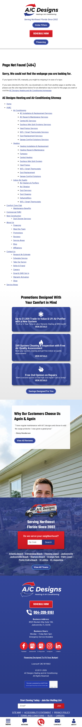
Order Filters (41, 25)
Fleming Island (52, 544)
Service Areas (19, 233)
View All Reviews (25, 431)
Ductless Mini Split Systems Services (35, 124)
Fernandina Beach (34, 544)
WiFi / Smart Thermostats (30, 165)
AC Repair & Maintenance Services (34, 117)
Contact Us (11, 243)
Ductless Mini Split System (31, 158)
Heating (16, 141)
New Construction (14, 210)
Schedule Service (20, 250)
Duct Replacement (27, 169)
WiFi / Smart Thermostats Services (34, 131)
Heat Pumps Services (29, 127)
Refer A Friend (19, 257)
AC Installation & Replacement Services (36, 113)
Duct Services (25, 186)
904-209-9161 (40, 722)
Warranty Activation (21, 267)
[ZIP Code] (34, 532)
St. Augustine (56, 550)
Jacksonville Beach (19, 547)
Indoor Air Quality (20, 176)
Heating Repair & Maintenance (32, 148)
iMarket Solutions (37, 707)
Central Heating (26, 155)
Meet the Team (19, 222)
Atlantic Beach (16, 544)
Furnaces (23, 151)
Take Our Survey (19, 253)
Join (59, 693)
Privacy (52, 674)
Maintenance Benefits (22, 203)
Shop (15, 271)
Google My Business (32, 635)
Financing (41, 42)
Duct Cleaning (25, 189)
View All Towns (41, 557)
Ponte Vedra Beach (28, 550)
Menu (8, 724)
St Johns (43, 550)
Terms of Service (42, 673)
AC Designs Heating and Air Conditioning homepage (30, 91)
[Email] (41, 693)
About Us (10, 216)
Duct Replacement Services (31, 134)
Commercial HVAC (14, 206)
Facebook (24, 635)
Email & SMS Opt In (21, 264)
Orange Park (53, 547)
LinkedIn (58, 635)
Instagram (50, 635)
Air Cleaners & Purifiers (29, 179)
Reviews (16, 229)
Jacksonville (67, 544)
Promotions (18, 226)
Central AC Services (28, 120)
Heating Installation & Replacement (34, 144)
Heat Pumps (25, 162)
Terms (55, 674)
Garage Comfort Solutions (30, 173)
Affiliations (17, 240)
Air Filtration (25, 182)
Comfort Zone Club (14, 200)
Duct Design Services (22, 212)
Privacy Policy (34, 673)
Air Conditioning (19, 111)
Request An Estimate (21, 246)
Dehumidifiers (25, 193)
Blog (15, 236)
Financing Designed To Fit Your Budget (41, 646)
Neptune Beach (38, 547)
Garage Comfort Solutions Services (34, 138)
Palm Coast (66, 547)
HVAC (9, 108)
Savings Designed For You (41, 381)
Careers (16, 260)
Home (9, 104)
